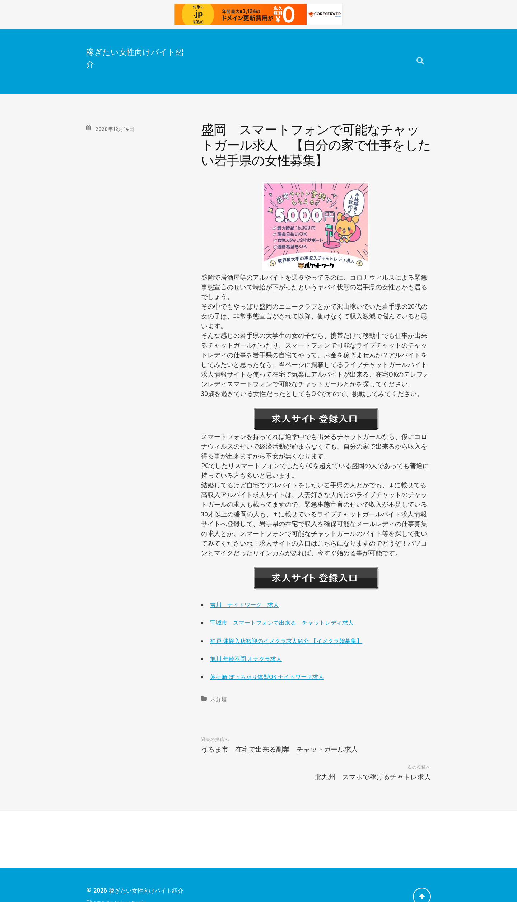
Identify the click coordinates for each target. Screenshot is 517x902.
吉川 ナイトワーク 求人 (249, 604)
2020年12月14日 (118, 128)
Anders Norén (133, 879)
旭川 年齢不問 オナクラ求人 (250, 658)
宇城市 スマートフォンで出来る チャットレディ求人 (291, 622)
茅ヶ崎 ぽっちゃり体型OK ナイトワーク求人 (274, 676)
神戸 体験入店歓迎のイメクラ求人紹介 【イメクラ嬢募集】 (296, 640)
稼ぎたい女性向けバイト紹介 (133, 57)
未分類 (219, 699)
